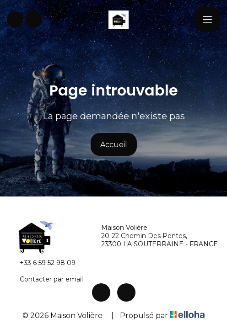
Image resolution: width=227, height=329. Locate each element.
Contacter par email (46, 279)
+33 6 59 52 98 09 (42, 263)
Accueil (113, 144)
